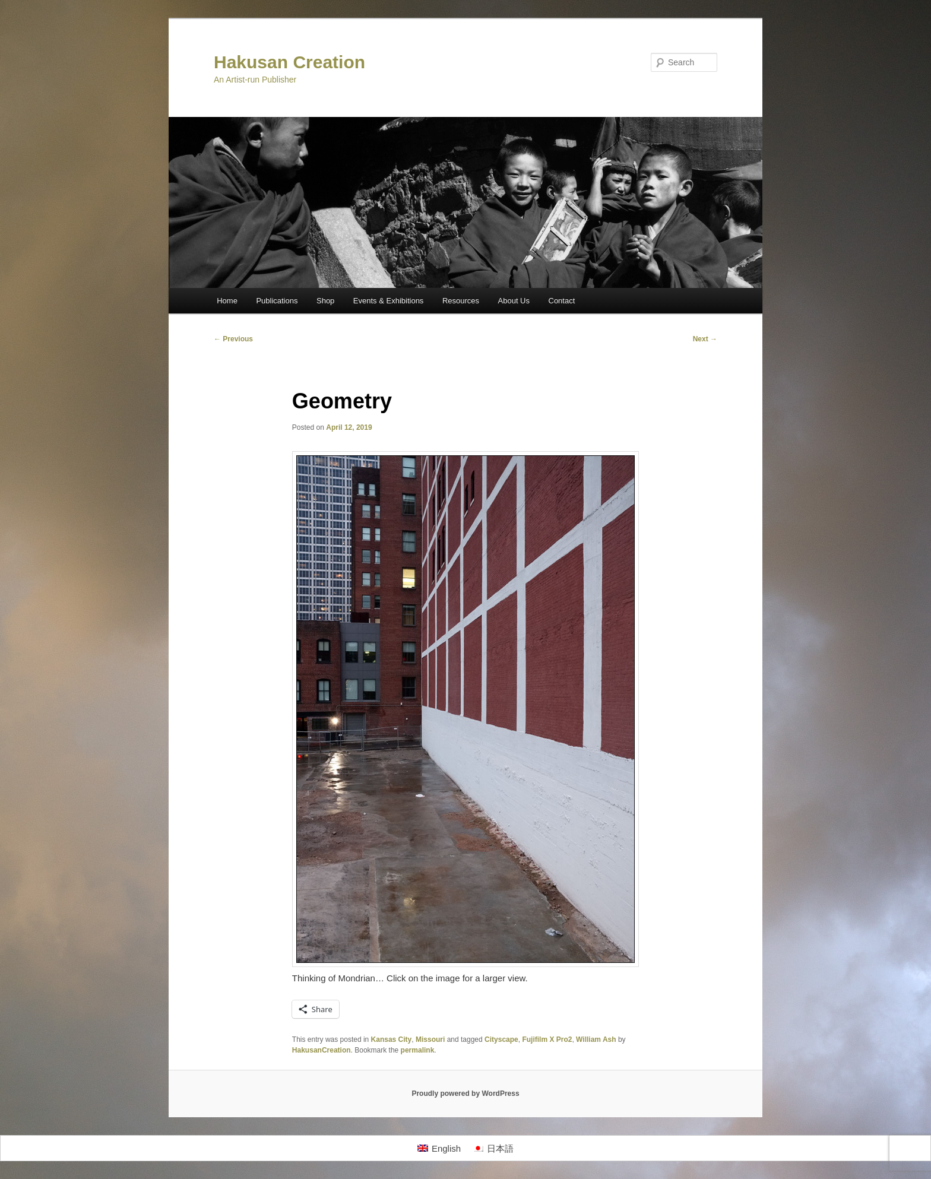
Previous (233, 339)
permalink (418, 1050)
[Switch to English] (439, 1148)
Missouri (430, 1039)
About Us (514, 300)
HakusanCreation (321, 1050)
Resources (460, 300)
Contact (562, 300)
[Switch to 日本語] (493, 1148)
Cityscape (501, 1039)
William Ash (596, 1039)
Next (705, 339)
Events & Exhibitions (388, 300)
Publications (276, 300)
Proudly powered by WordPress (465, 1093)
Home (227, 300)
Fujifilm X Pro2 (547, 1039)
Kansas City (391, 1039)
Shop (325, 300)
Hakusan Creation (289, 62)
